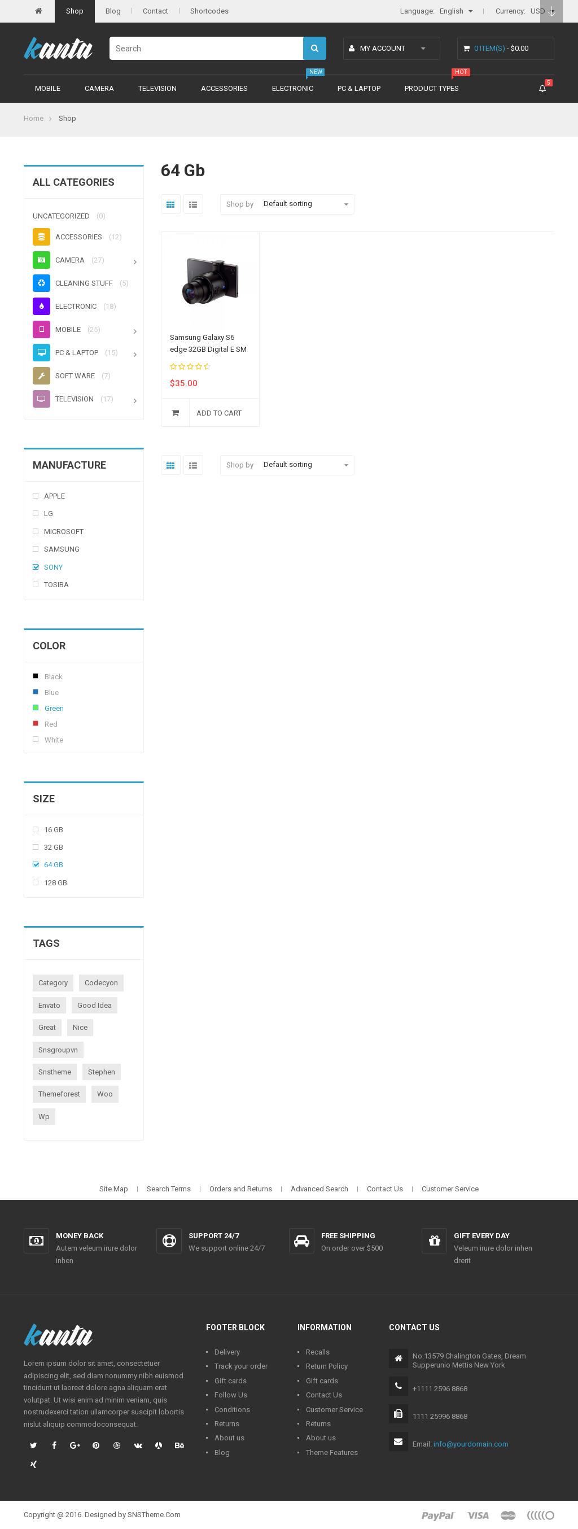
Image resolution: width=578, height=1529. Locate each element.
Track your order (241, 1366)
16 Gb (53, 829)
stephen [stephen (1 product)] (101, 1072)
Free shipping (348, 1235)
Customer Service (450, 1189)
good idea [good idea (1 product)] (94, 1005)
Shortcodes (209, 11)
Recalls (318, 1352)
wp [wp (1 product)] (44, 1116)
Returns (226, 1423)
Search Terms (169, 1189)
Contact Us (385, 1189)
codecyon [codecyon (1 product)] (101, 982)
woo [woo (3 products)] (105, 1094)
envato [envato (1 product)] (49, 1005)
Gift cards (230, 1381)
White (35, 739)
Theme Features (332, 1452)
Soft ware (64, 376)
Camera (99, 88)
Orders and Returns (240, 1189)
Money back (79, 1235)
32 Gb (53, 847)
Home (33, 118)
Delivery (227, 1352)
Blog (113, 11)
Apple (54, 496)
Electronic (292, 88)
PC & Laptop (359, 88)
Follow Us (230, 1395)
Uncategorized (61, 216)
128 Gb (55, 883)
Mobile (47, 88)
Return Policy (327, 1366)
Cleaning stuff (73, 283)
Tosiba (56, 584)
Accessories (224, 88)
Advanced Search (319, 1189)
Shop (75, 11)
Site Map (113, 1189)
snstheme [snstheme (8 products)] (54, 1072)
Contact (155, 11)
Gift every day (482, 1235)
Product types (432, 88)
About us (229, 1438)
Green (35, 707)
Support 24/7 (214, 1235)
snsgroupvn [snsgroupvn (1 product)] (58, 1050)
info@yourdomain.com (471, 1444)
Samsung (62, 549)
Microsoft (64, 531)
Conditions (232, 1409)
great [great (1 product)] (47, 1027)
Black (35, 676)
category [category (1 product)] (53, 982)
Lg (48, 513)
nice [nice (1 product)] (80, 1027)
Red (35, 723)
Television (157, 88)
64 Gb (53, 864)
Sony (53, 567)
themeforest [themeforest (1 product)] (59, 1094)
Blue (35, 691)
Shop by (239, 204)
